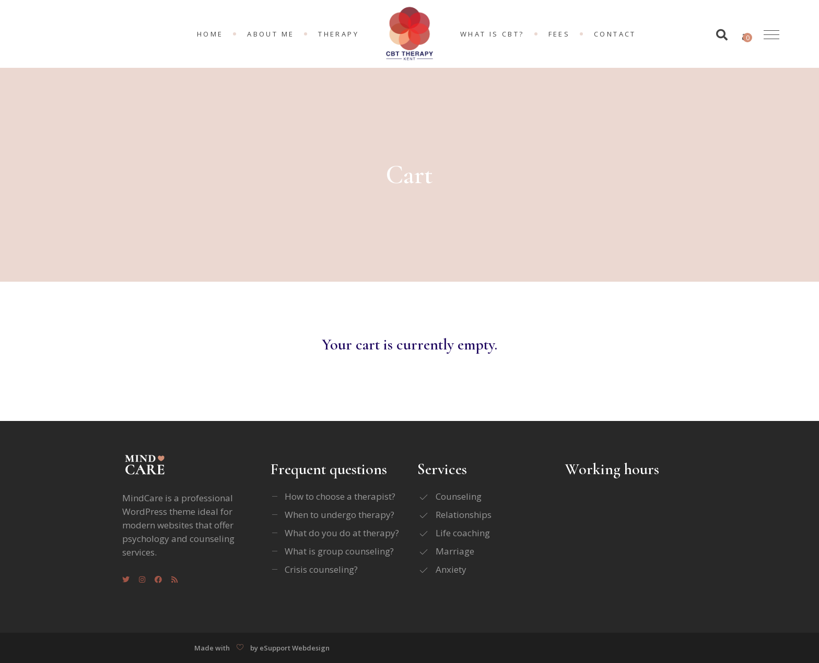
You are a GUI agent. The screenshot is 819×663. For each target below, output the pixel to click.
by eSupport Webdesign (290, 648)
